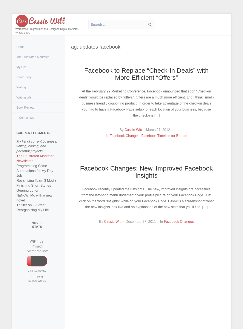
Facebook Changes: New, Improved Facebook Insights (146, 172)
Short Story (24, 77)
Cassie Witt (133, 130)
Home (21, 47)
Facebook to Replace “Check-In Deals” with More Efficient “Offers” (146, 74)
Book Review (25, 107)
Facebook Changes (125, 136)
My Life (21, 67)
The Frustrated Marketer (33, 57)
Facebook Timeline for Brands (164, 136)
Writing (21, 87)
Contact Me (26, 117)
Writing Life (24, 97)
